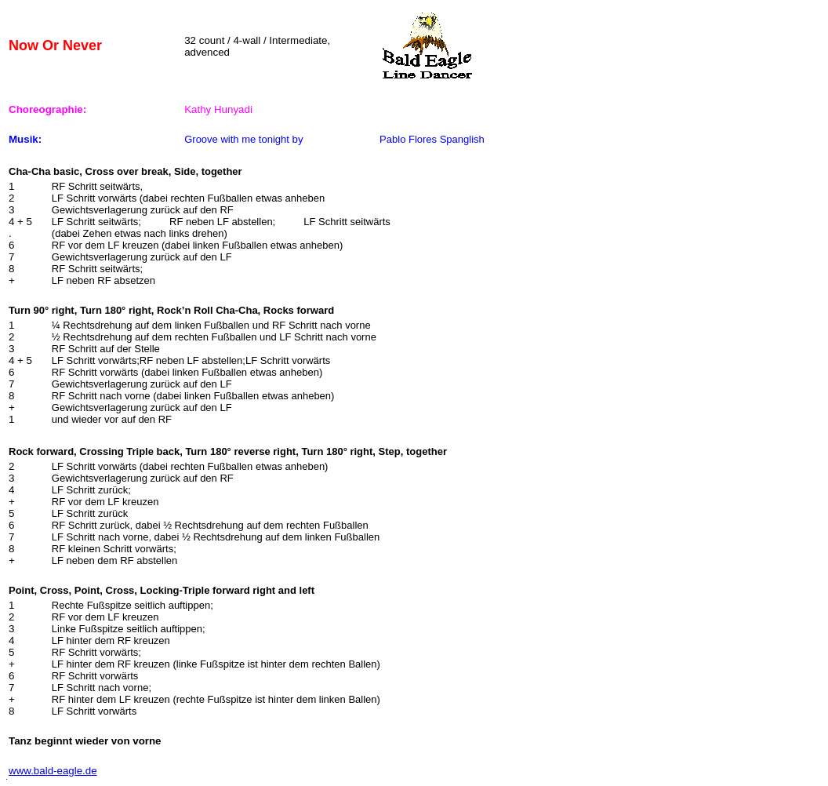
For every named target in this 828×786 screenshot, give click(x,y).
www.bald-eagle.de (53, 771)
